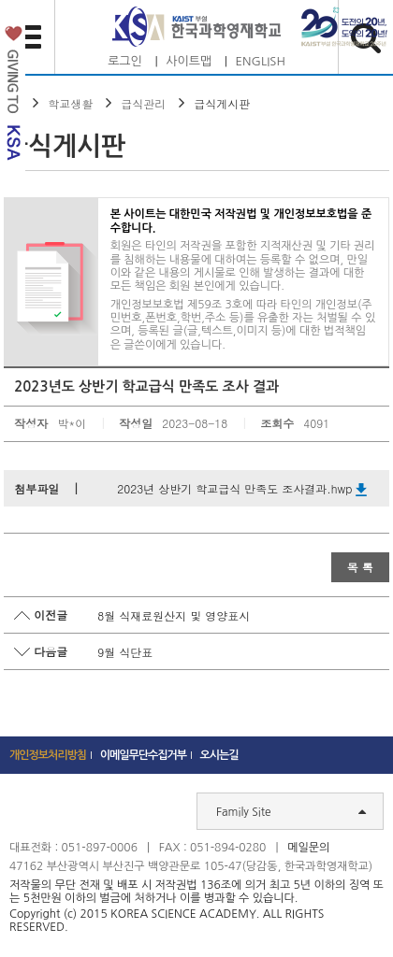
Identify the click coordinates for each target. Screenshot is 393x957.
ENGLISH (260, 61)
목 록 (360, 567)
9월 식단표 (125, 652)
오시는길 (219, 755)
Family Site (291, 811)
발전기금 (12, 97)
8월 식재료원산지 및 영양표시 (173, 615)
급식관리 (143, 103)
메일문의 (308, 847)
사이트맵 (188, 61)
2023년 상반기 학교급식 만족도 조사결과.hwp (242, 488)
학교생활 (70, 103)
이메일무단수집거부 (143, 755)
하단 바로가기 (0, 0)
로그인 (125, 61)
